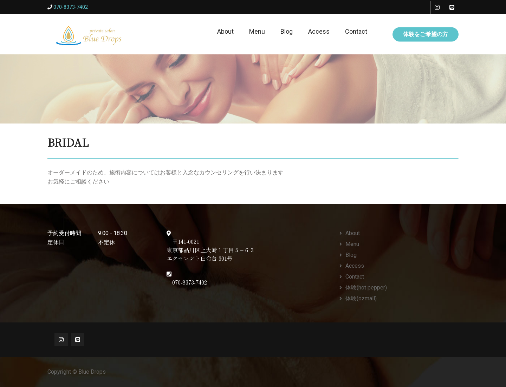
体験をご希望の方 (425, 34)
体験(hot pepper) (366, 287)
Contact (356, 31)
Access (319, 31)
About (225, 31)
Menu (257, 31)
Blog (286, 31)
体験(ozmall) (361, 298)
